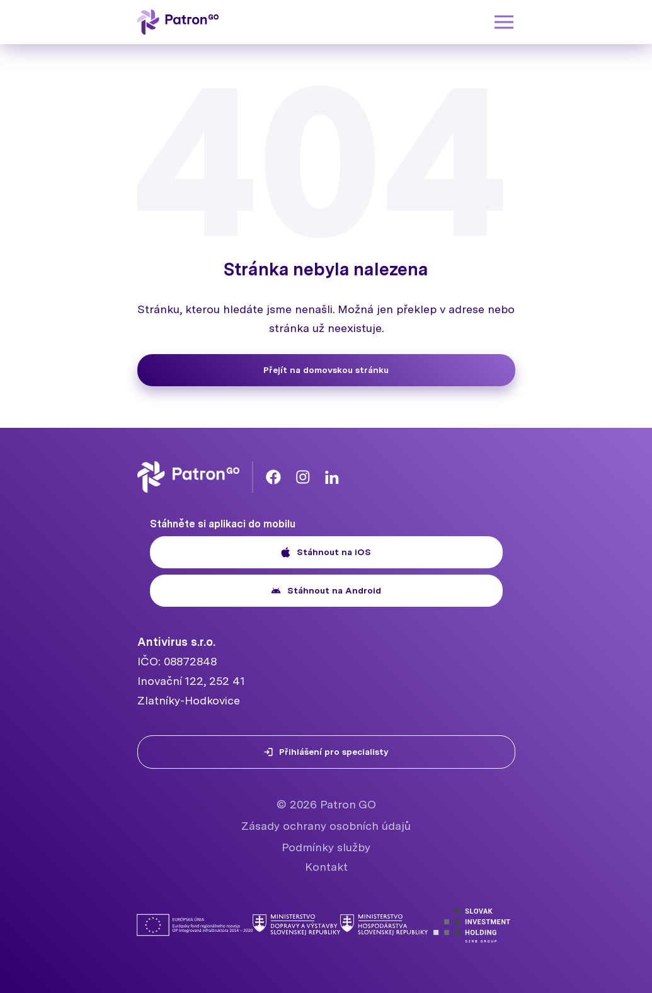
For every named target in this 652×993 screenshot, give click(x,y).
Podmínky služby (326, 847)
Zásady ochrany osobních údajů (326, 825)
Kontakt (326, 866)
